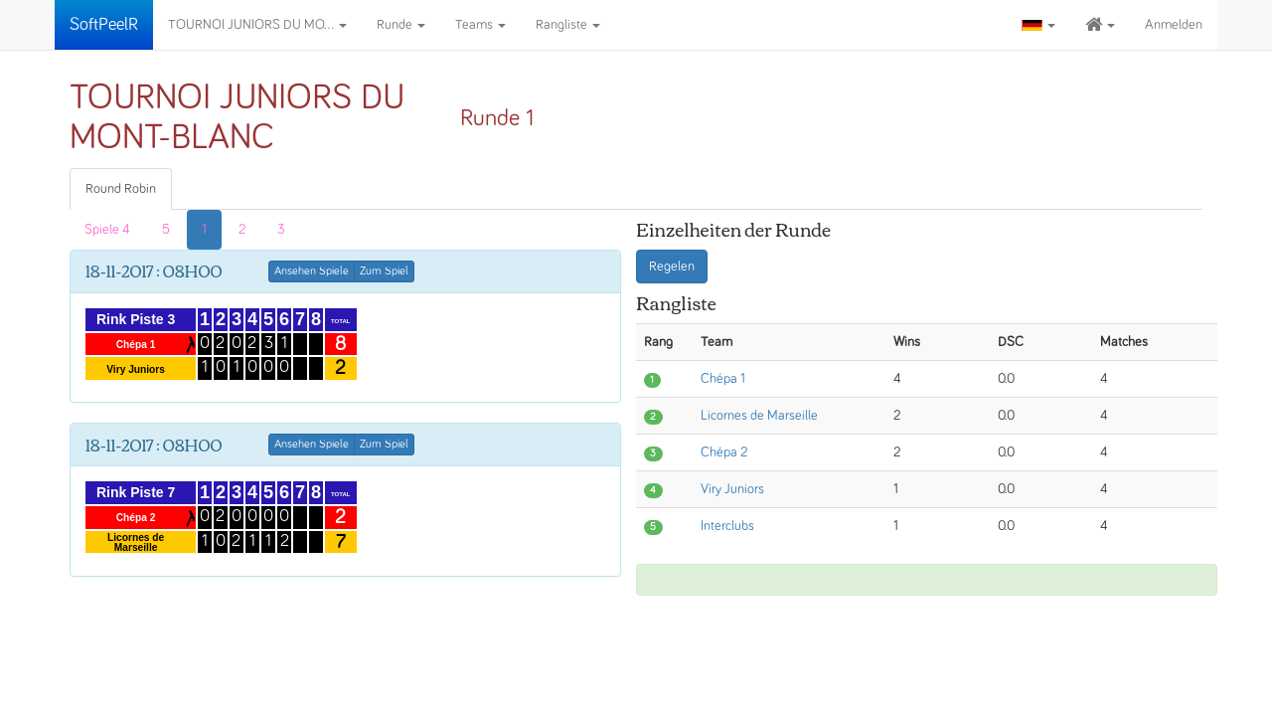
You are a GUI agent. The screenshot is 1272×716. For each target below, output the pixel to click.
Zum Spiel (384, 271)
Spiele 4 (107, 230)
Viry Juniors (732, 489)
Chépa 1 (723, 379)
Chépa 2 (724, 452)
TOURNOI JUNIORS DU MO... (257, 25)
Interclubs (727, 526)
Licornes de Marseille (759, 416)
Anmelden (1173, 25)
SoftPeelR (104, 25)
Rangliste (568, 25)
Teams (480, 25)
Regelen (672, 266)
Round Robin (120, 189)
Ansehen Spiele (311, 271)
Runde (401, 25)
